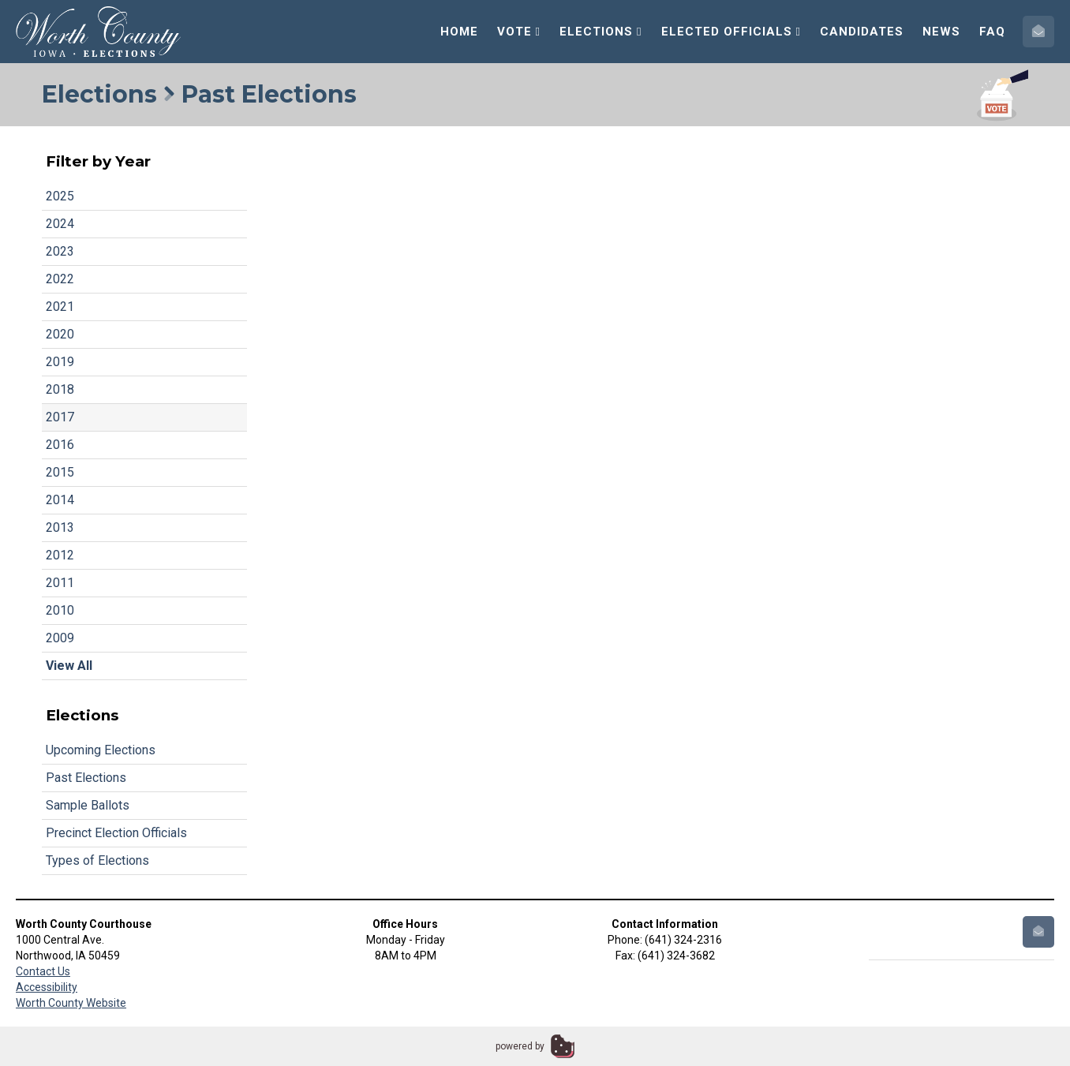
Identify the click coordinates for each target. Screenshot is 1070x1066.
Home (459, 31)
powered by (520, 1046)
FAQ (992, 31)
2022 (60, 278)
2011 (60, 582)
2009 (60, 637)
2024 (60, 223)
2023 (60, 251)
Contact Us (43, 971)
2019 (60, 361)
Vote (519, 31)
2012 (60, 555)
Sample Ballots (87, 805)
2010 (60, 610)
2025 (60, 196)
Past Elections (86, 777)
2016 (60, 444)
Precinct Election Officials (116, 832)
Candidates (862, 31)
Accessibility (46, 987)
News (941, 31)
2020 (60, 334)
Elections (600, 31)
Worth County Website (71, 1003)
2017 (60, 417)
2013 (60, 527)
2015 (60, 472)
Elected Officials (731, 31)
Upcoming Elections (100, 749)
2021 (60, 306)
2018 (60, 389)
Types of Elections (97, 860)
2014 (60, 499)
